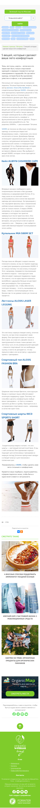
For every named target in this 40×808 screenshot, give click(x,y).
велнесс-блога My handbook (18, 88)
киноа (12, 27)
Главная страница (9, 46)
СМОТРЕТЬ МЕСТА (20, 694)
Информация (15, 763)
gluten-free (6, 33)
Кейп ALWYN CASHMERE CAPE (20, 161)
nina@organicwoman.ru (22, 781)
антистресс (6, 36)
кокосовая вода (25, 30)
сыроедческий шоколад (10, 30)
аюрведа (5, 27)
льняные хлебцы (22, 39)
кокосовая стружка (18, 33)
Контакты (14, 766)
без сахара (30, 33)
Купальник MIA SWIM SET (17, 233)
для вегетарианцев (29, 27)
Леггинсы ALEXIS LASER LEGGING (16, 302)
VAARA (23, 90)
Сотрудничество (16, 768)
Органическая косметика (20, 36)
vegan (13, 39)
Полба (32, 39)
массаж (18, 27)
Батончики (5, 39)
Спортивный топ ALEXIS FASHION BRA (16, 361)
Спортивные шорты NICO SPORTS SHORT (17, 415)
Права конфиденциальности (20, 771)
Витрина (20, 46)
